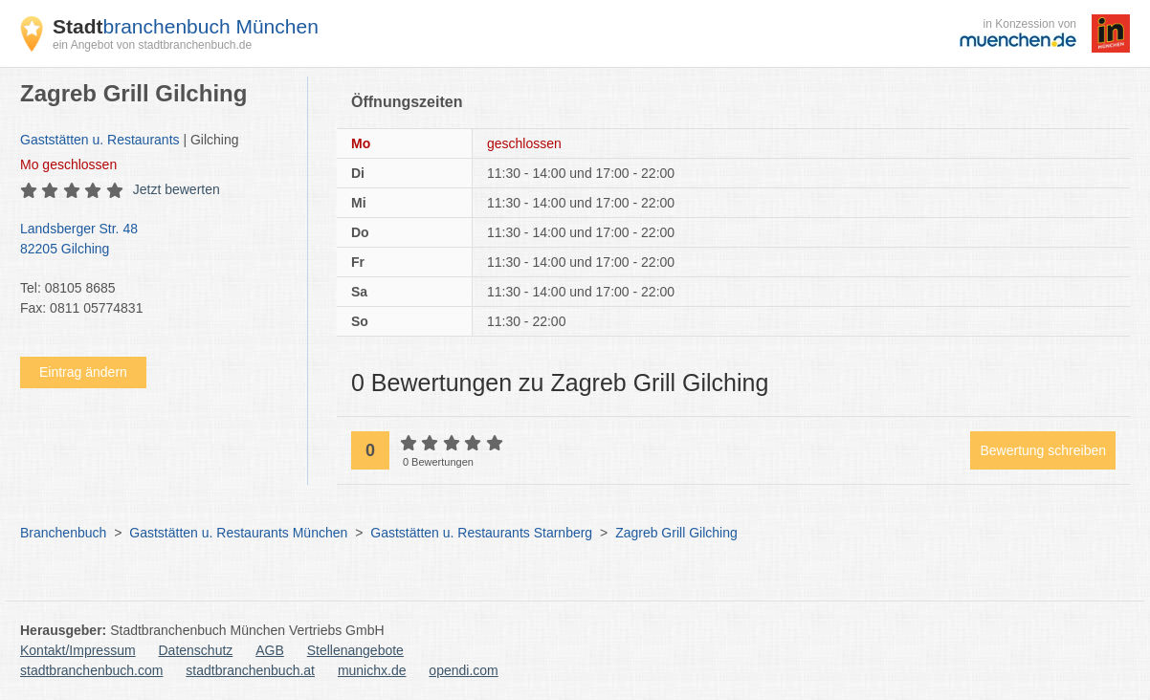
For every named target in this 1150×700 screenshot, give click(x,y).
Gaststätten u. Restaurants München (238, 532)
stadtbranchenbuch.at (250, 670)
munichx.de (372, 670)
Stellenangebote (355, 650)
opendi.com (463, 670)
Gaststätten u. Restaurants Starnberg (481, 532)
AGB (269, 650)
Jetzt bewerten (176, 189)
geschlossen (68, 164)
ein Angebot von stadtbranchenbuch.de (152, 45)
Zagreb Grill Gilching (676, 532)
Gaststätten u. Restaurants (100, 139)
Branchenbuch (63, 532)
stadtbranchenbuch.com (91, 670)
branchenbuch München (186, 26)
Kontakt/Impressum (78, 650)
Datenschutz (196, 650)
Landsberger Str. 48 (154, 240)
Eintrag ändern (83, 372)
